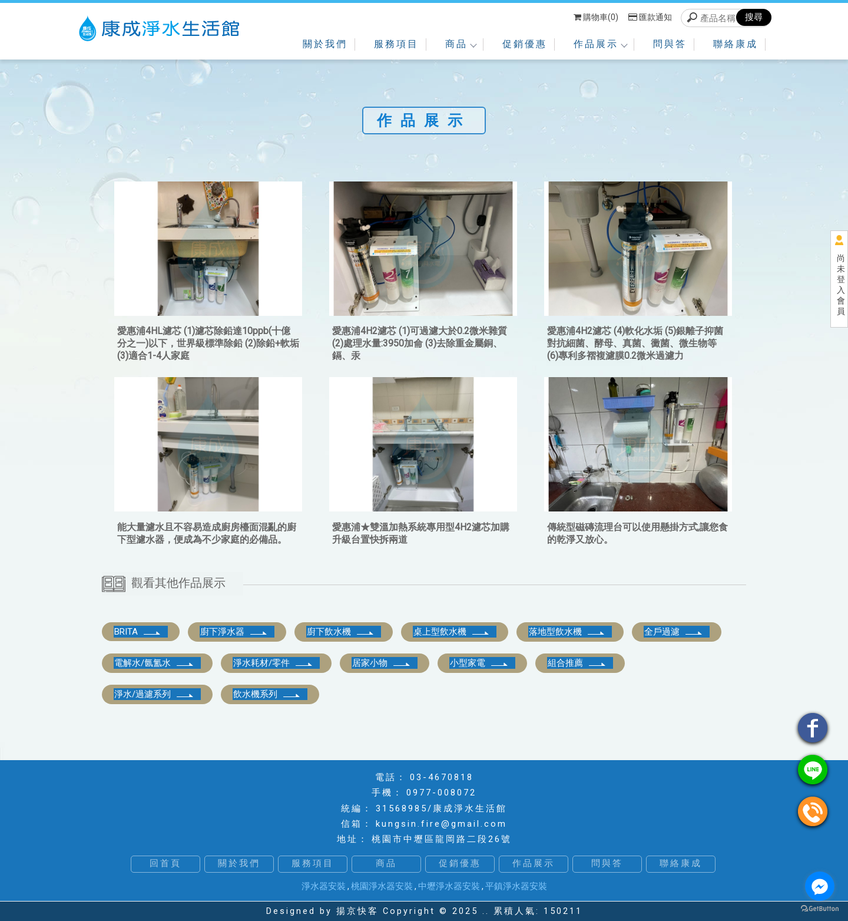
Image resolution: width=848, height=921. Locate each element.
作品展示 (600, 43)
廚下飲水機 (341, 631)
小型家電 (479, 663)
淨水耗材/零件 (273, 663)
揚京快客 (357, 911)
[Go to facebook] (819, 886)
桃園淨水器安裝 (382, 886)
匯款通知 (650, 17)
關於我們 (325, 43)
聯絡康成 (735, 43)
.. (485, 911)
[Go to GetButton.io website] (820, 909)
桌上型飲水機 (451, 631)
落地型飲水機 (567, 631)
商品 (460, 43)
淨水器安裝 (324, 886)
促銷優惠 (524, 43)
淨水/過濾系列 (154, 694)
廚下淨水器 (234, 631)
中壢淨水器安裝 (449, 886)
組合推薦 (577, 663)
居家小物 (381, 663)
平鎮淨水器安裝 (516, 886)
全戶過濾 (673, 631)
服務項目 (396, 43)
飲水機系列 (267, 694)
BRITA (137, 631)
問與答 (670, 43)
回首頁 (165, 864)
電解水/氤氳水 (154, 663)
